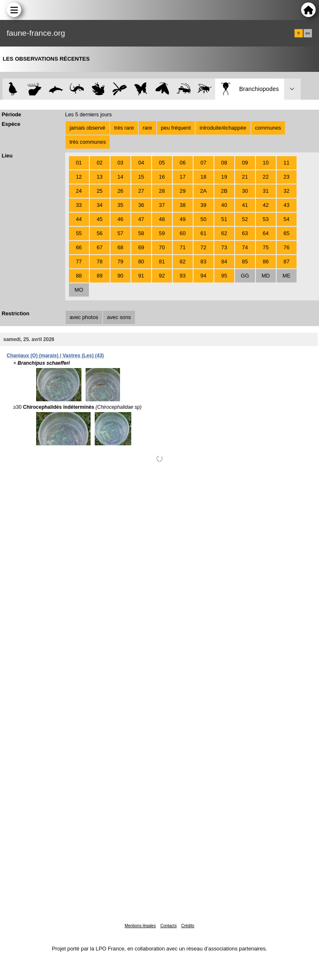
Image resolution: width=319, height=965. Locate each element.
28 (162, 191)
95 (224, 276)
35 (120, 205)
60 (183, 233)
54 (287, 219)
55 (79, 233)
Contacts (168, 925)
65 (287, 233)
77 (79, 261)
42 (266, 205)
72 (203, 247)
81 (162, 261)
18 (203, 177)
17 (183, 177)
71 (183, 247)
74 (245, 247)
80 (141, 261)
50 (203, 219)
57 (120, 233)
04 (141, 163)
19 (224, 177)
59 (162, 233)
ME (286, 276)
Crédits (187, 925)
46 (120, 219)
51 (224, 219)
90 (120, 276)
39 (203, 205)
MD (266, 276)
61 (203, 233)
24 (79, 191)
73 (224, 247)
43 (287, 205)
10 (266, 163)
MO (78, 290)
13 (100, 177)
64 (266, 233)
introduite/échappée (223, 128)
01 (79, 163)
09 (245, 163)
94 (203, 276)
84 (224, 261)
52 (245, 219)
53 (266, 219)
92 (162, 276)
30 (245, 191)
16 (162, 177)
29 (183, 191)
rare (147, 128)
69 (141, 247)
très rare (124, 128)
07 (203, 163)
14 (120, 177)
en (308, 33)
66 (79, 247)
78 (100, 261)
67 (100, 247)
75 (266, 247)
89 (100, 276)
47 (141, 219)
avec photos (83, 317)
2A (203, 191)
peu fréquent (176, 128)
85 (245, 261)
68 (120, 247)
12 (79, 177)
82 (183, 261)
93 (183, 276)
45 (100, 219)
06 (183, 163)
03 (120, 163)
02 (100, 163)
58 (141, 233)
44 (79, 219)
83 (203, 261)
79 (120, 261)
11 (287, 163)
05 (162, 163)
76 (287, 247)
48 (162, 219)
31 (266, 191)
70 (162, 247)
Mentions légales (140, 925)
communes (268, 128)
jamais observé (87, 128)
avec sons (119, 317)
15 (141, 177)
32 (287, 191)
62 (224, 233)
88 (79, 276)
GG (245, 276)
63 (245, 233)
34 (100, 205)
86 (266, 261)
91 (141, 276)
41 (245, 205)
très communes (87, 142)
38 (183, 205)
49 (183, 219)
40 (224, 205)
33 (79, 205)
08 (224, 163)
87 (287, 261)
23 (287, 177)
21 (245, 177)
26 (120, 191)
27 (141, 191)
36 (141, 205)
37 (162, 205)
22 (266, 177)
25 (100, 191)
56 (100, 233)
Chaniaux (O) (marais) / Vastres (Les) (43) (55, 355)
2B (224, 191)
